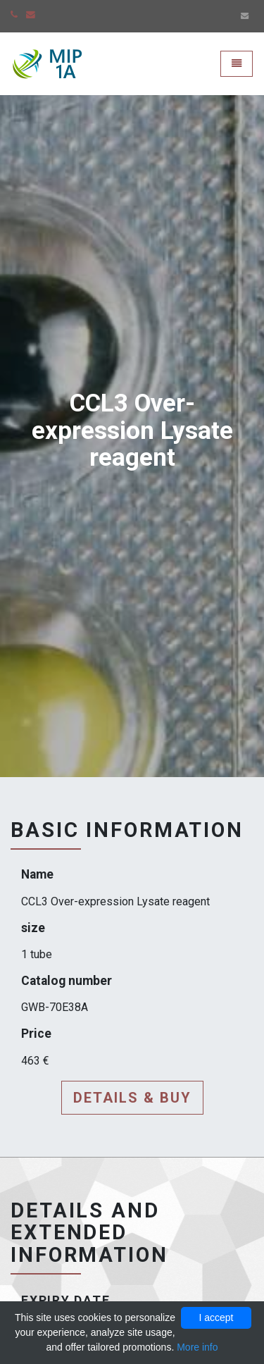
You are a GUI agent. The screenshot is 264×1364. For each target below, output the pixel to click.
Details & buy (132, 1097)
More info (197, 1347)
